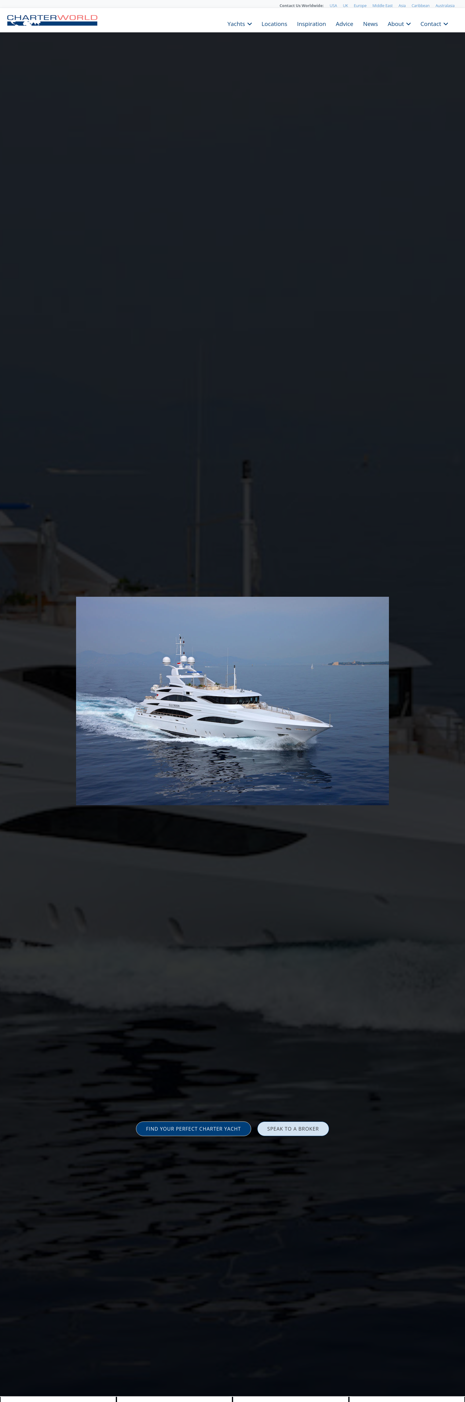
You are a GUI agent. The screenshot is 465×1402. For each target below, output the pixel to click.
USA (333, 5)
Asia (402, 5)
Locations (274, 23)
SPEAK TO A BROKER (293, 1128)
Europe (360, 5)
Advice (344, 23)
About (396, 23)
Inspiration (311, 23)
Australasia (445, 5)
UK (345, 5)
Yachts (236, 23)
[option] (232, 701)
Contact (430, 23)
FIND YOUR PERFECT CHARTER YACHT (193, 1128)
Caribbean (421, 5)
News (370, 23)
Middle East (382, 5)
